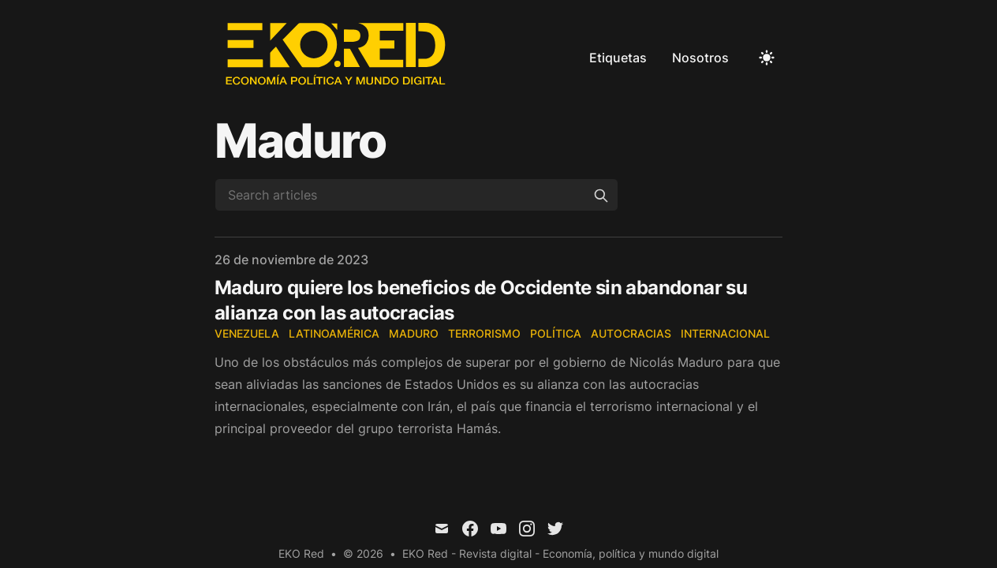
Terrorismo (484, 333)
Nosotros (700, 57)
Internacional (725, 333)
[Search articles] (416, 194)
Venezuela (247, 333)
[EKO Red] (338, 57)
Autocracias (631, 333)
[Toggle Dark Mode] (766, 57)
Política (555, 333)
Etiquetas (618, 57)
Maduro (414, 333)
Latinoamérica (334, 333)
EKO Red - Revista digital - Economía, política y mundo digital (560, 553)
